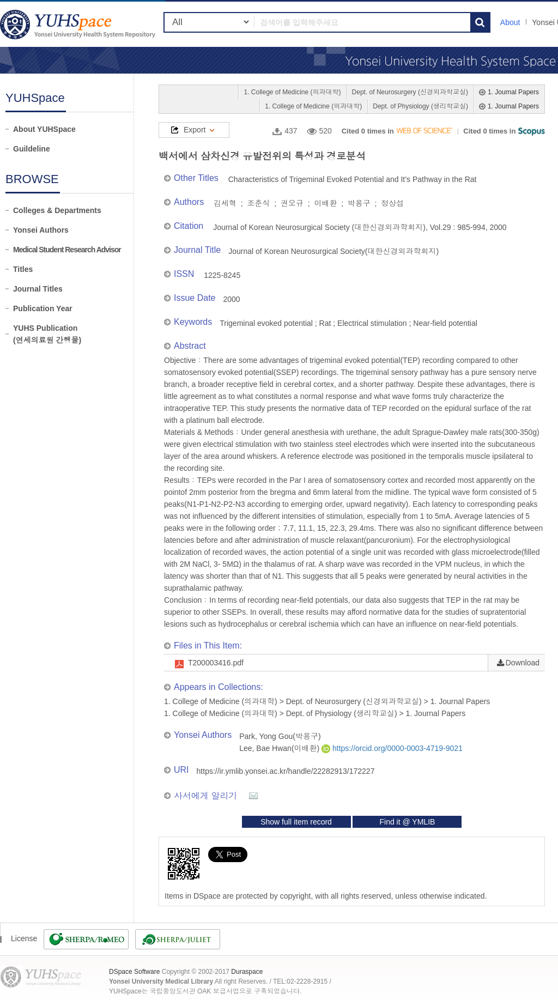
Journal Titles (38, 288)
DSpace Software (134, 971)
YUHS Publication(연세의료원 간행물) (47, 334)
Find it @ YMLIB (407, 821)
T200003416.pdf (216, 662)
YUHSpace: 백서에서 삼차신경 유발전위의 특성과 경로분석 (79, 24)
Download (522, 662)
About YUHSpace (44, 129)
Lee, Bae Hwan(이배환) (280, 748)
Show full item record (296, 821)
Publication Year (42, 308)
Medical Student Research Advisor (67, 249)
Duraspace (247, 971)
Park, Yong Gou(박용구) (279, 736)
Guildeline (31, 148)
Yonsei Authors (41, 230)
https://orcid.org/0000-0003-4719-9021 (392, 748)
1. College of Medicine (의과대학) (292, 92)
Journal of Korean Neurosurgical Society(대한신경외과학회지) (333, 251)
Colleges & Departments (57, 210)
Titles (23, 269)
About (510, 22)
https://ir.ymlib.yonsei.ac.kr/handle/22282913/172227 (286, 771)
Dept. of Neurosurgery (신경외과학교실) (410, 92)
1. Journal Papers (513, 92)
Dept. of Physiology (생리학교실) (420, 106)
